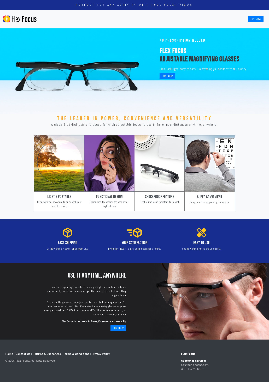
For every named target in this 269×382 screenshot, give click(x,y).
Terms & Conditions (76, 353)
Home (9, 353)
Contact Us (22, 353)
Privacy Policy (101, 353)
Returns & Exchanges (47, 353)
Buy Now (255, 19)
